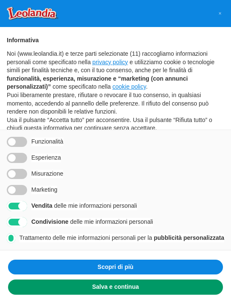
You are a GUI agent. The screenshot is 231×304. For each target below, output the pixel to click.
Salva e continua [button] (115, 286)
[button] (220, 13)
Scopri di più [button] (116, 266)
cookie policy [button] (129, 86)
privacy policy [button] (110, 62)
